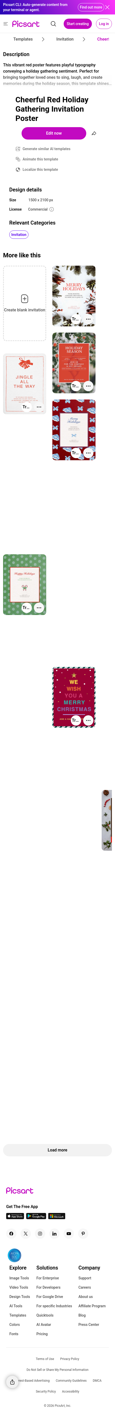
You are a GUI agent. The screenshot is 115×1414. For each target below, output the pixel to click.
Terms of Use (45, 1359)
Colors (14, 1325)
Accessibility (70, 1391)
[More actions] (88, 319)
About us (85, 1297)
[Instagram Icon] (40, 1233)
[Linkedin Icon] (54, 1233)
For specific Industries (54, 1306)
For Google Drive (49, 1297)
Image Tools (19, 1278)
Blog (81, 1315)
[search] (53, 24)
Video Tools (18, 1287)
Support (84, 1278)
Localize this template (40, 169)
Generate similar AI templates (47, 149)
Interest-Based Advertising (32, 1380)
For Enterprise (47, 1278)
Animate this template (40, 159)
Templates (17, 1315)
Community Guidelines (71, 1380)
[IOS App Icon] (15, 1217)
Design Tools (19, 1297)
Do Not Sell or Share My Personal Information (57, 1370)
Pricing (42, 1334)
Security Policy (46, 1391)
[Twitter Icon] (26, 1233)
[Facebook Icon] (11, 1233)
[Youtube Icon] (69, 1233)
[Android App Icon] (36, 1217)
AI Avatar (43, 1325)
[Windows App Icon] (56, 1217)
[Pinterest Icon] (83, 1233)
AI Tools (15, 1306)
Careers (84, 1287)
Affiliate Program (92, 1306)
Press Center (88, 1325)
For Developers (48, 1287)
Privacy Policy (69, 1359)
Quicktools (45, 1315)
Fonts (13, 1334)
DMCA (97, 1380)
